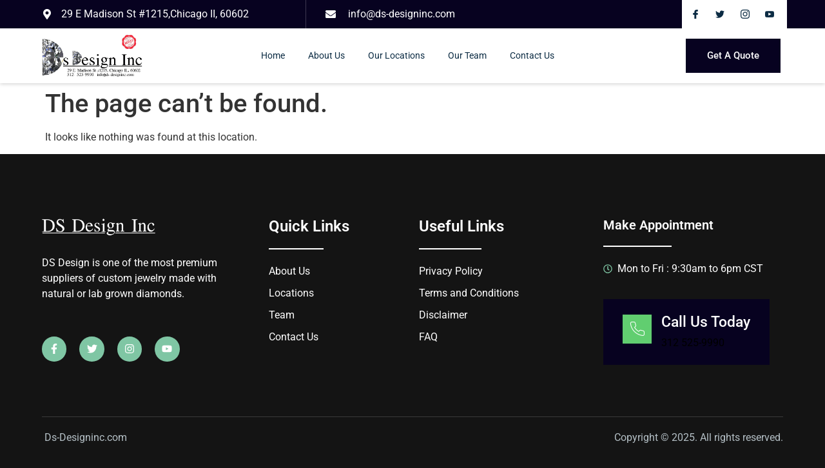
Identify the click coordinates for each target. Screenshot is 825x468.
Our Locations (396, 55)
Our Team (467, 55)
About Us (326, 55)
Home (273, 55)
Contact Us (532, 55)
